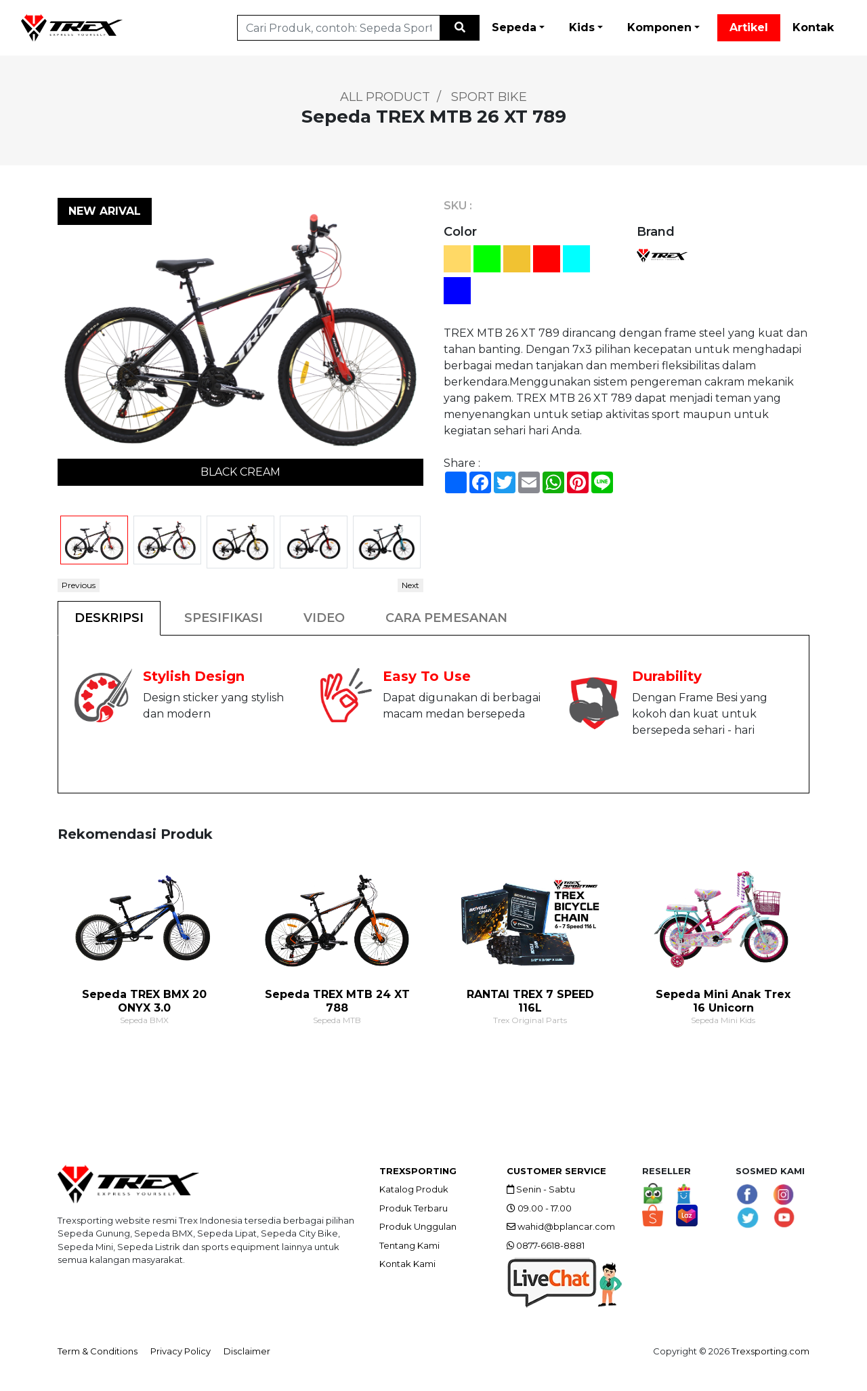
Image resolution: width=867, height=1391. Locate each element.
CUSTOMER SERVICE (556, 1170)
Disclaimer (247, 1351)
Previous (79, 585)
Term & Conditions (98, 1351)
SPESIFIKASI (223, 617)
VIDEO (324, 617)
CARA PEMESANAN (446, 617)
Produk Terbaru (413, 1208)
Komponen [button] (659, 27)
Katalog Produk (413, 1189)
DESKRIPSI (109, 617)
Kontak (813, 27)
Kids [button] (582, 27)
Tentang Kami (409, 1245)
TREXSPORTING (418, 1170)
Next (410, 585)
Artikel (748, 27)
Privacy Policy (180, 1351)
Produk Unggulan (418, 1226)
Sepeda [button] (514, 27)
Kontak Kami (407, 1263)
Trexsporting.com (770, 1351)
